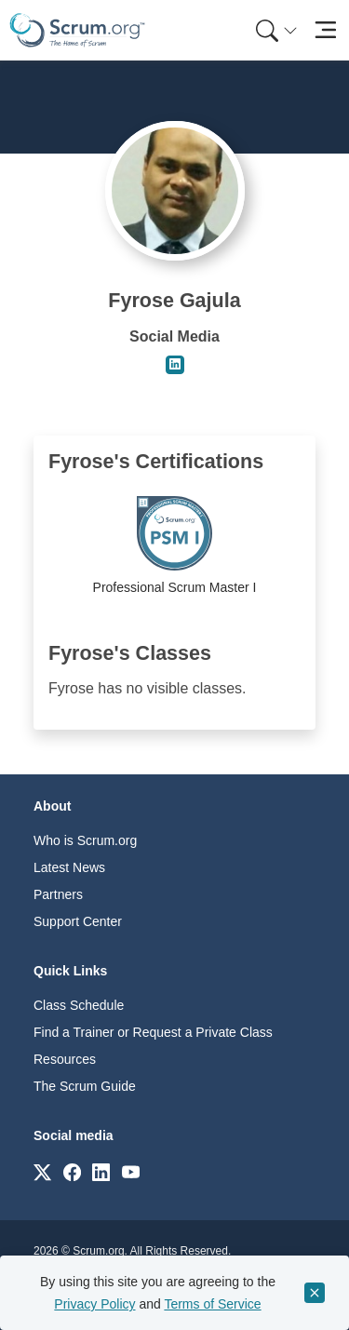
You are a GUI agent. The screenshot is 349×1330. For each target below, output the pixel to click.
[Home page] (77, 30)
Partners (58, 894)
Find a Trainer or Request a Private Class (153, 1032)
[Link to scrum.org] (42, 1171)
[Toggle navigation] (325, 30)
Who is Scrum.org (85, 840)
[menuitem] (274, 30)
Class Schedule (79, 1005)
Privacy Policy (94, 1303)
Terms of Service (212, 1303)
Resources (65, 1059)
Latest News (69, 867)
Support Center (78, 921)
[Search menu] (276, 30)
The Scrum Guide (85, 1086)
